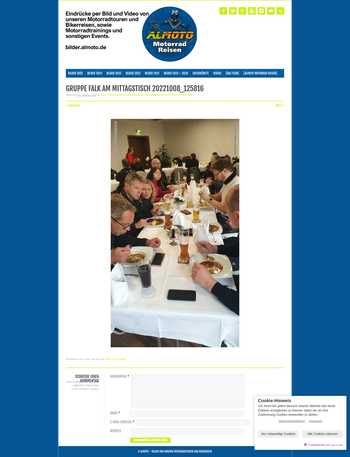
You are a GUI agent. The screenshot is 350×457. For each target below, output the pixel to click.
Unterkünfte (201, 73)
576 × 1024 (107, 94)
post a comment (115, 359)
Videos (217, 73)
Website (115, 431)
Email (271, 10)
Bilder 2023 (113, 73)
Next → (279, 106)
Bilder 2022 (133, 73)
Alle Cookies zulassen (322, 434)
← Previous (73, 106)
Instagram (261, 10)
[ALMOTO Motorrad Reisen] (260, 73)
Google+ (242, 10)
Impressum (315, 421)
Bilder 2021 (152, 73)
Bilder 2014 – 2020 (176, 73)
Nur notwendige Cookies (278, 434)
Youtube (252, 10)
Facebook (223, 10)
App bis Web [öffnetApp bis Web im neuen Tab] (337, 445)
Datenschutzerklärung (292, 421)
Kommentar (120, 376)
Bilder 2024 (94, 73)
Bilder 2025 (75, 73)
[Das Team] (232, 73)
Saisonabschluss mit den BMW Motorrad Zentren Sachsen (155, 94)
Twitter (233, 10)
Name (115, 413)
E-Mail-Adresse (123, 422)
